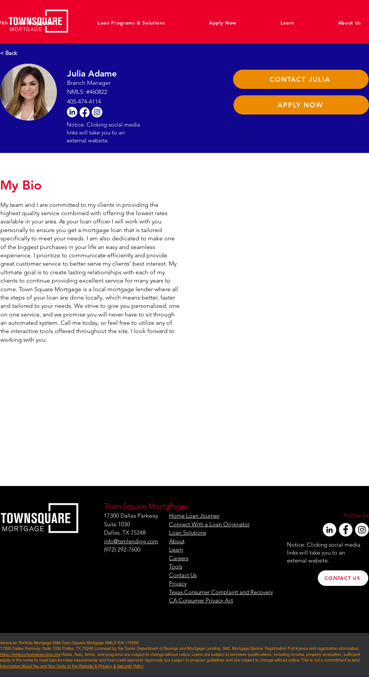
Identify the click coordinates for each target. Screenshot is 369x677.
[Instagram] (362, 529)
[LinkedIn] (329, 529)
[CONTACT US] (343, 578)
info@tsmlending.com (131, 541)
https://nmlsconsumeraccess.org (30, 654)
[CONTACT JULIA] (301, 79)
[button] (331, 22)
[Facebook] (345, 529)
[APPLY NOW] (301, 105)
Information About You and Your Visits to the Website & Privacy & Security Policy (72, 666)
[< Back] (12, 52)
